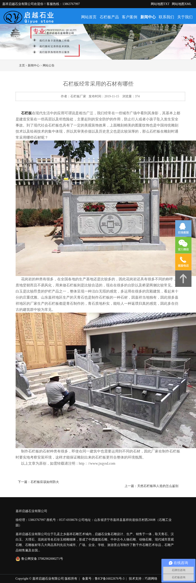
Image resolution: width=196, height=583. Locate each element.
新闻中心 (148, 17)
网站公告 (48, 65)
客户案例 (129, 17)
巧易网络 (151, 578)
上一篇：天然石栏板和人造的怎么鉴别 (151, 486)
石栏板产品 (109, 17)
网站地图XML (181, 4)
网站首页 (89, 17)
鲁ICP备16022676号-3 (109, 578)
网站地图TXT (160, 4)
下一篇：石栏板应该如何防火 (38, 482)
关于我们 (185, 17)
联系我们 (166, 17)
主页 (22, 65)
